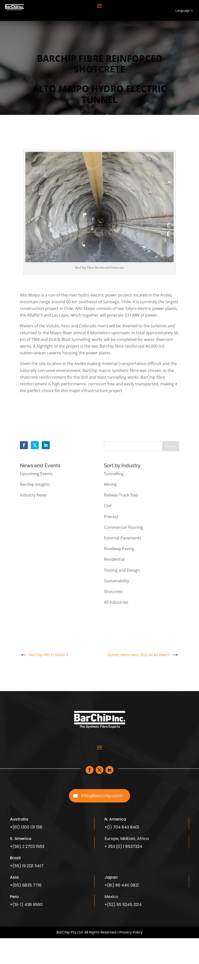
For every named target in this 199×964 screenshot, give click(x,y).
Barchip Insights (35, 484)
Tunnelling (114, 473)
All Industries (116, 602)
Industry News (33, 495)
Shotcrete (113, 591)
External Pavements (122, 538)
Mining (110, 484)
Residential (114, 559)
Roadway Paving (119, 548)
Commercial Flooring (123, 527)
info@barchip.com (102, 796)
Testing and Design (122, 570)
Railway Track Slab (121, 495)
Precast (111, 516)
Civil (107, 505)
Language (184, 10)
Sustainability (116, 581)
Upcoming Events (36, 473)
